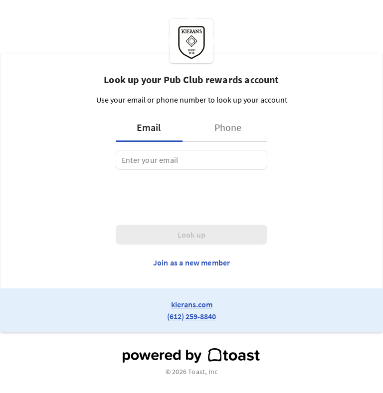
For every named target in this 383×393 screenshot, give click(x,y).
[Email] (191, 160)
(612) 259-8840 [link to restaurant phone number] (191, 316)
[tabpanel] (191, 160)
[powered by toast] (191, 355)
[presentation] (191, 197)
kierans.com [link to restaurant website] (191, 304)
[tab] (152, 127)
